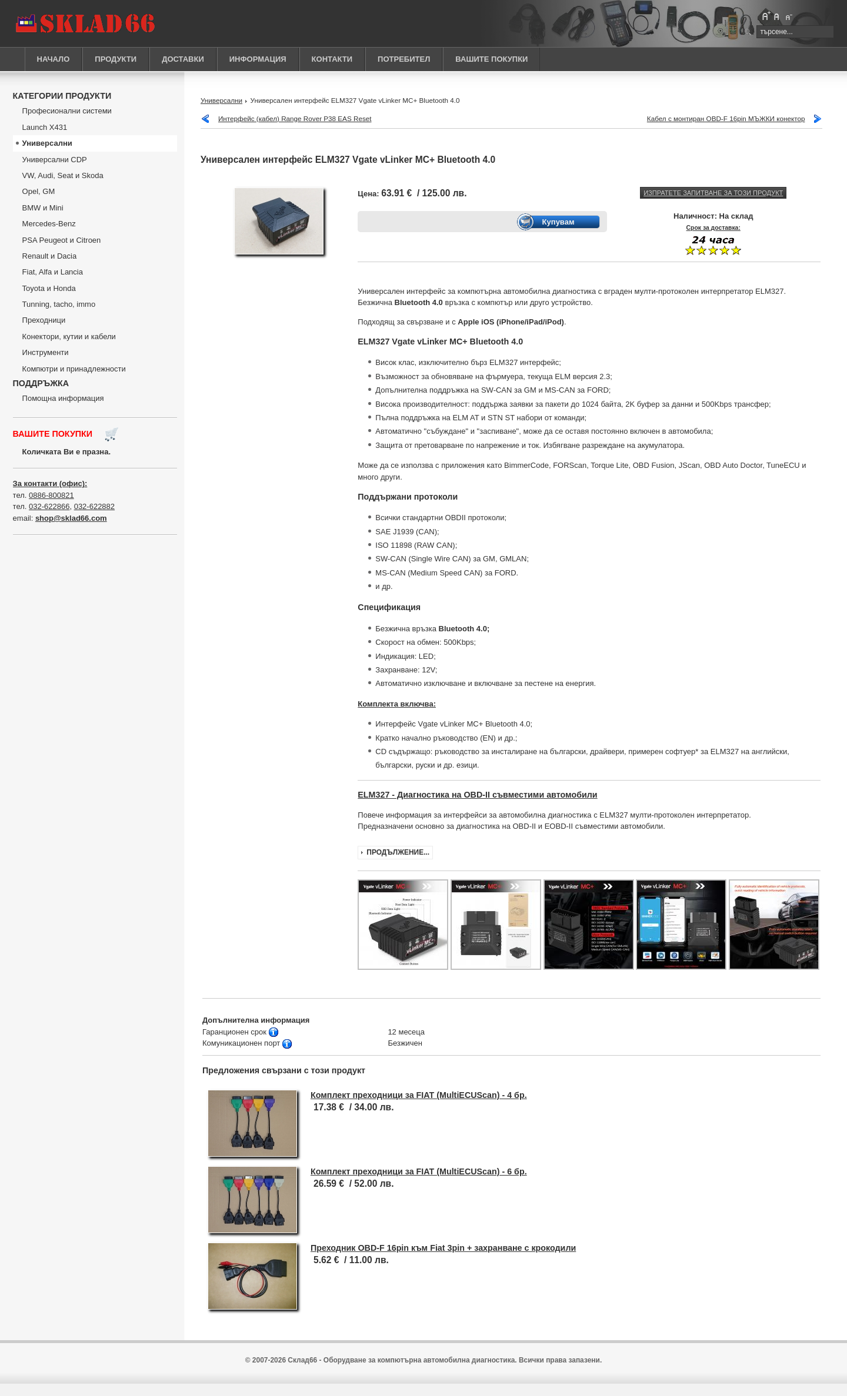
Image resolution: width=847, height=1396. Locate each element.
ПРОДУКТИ (115, 59)
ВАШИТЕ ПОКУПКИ (491, 59)
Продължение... (397, 852)
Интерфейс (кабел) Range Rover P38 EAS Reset (295, 118)
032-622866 (49, 506)
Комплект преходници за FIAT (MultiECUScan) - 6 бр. (419, 1171)
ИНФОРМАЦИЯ (257, 59)
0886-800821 (51, 495)
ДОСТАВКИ (183, 59)
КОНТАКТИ (332, 59)
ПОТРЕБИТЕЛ (404, 59)
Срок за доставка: (713, 228)
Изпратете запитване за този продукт (713, 192)
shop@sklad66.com (71, 518)
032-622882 (94, 506)
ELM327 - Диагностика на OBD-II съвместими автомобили (477, 794)
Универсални (221, 100)
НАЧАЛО (53, 59)
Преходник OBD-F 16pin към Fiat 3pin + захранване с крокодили (443, 1248)
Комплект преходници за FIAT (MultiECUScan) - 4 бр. (419, 1095)
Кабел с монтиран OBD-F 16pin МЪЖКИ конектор (726, 118)
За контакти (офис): (50, 483)
